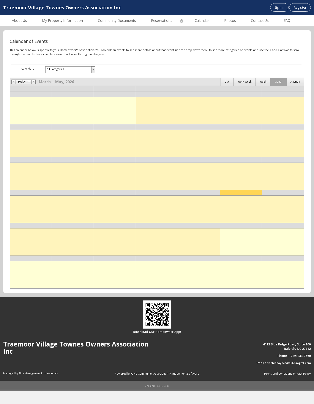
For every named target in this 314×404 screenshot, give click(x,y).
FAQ (287, 20)
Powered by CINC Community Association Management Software (157, 373)
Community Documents (117, 20)
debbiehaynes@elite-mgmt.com (289, 363)
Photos (230, 20)
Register (299, 7)
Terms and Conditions (278, 373)
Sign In (279, 7)
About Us (19, 20)
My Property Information (62, 20)
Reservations (161, 20)
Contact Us (260, 20)
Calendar (202, 20)
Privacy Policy (302, 373)
